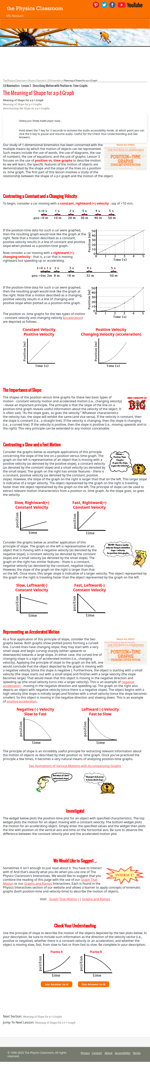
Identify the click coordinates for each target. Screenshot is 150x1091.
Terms (137, 1053)
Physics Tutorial (36, 80)
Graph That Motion (63, 899)
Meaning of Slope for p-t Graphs (22, 104)
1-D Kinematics (54, 80)
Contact (97, 1053)
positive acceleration (22, 701)
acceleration (73, 318)
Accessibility (122, 1053)
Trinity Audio (39, 121)
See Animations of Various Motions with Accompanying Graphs (75, 766)
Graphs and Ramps (38, 883)
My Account (14, 16)
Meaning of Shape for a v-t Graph (55, 1022)
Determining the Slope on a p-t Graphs (26, 108)
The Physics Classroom (14, 80)
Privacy (85, 1053)
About (108, 1053)
